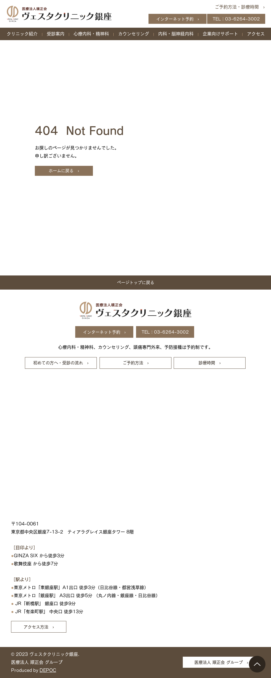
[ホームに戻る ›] (64, 171)
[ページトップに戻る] (135, 282)
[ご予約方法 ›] (135, 363)
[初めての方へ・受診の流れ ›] (61, 363)
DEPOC (48, 670)
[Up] (257, 664)
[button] (22, 34)
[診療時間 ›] (210, 363)
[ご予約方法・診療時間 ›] (237, 7)
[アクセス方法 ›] (38, 627)
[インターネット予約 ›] (177, 19)
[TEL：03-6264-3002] (236, 19)
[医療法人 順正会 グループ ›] (221, 662)
